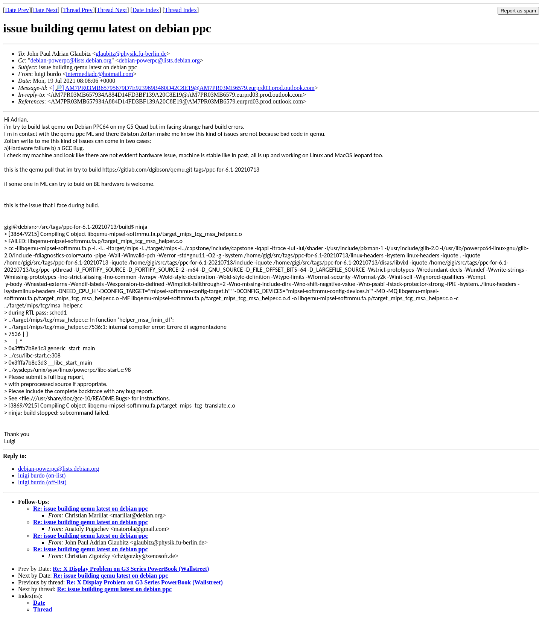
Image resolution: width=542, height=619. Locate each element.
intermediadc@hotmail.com (99, 74)
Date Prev (17, 10)
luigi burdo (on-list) (41, 475)
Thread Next (112, 10)
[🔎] (58, 88)
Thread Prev (78, 10)
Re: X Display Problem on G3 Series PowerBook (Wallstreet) (131, 569)
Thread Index (180, 10)
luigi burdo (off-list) (42, 482)
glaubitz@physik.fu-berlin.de (131, 53)
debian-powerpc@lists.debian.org (70, 60)
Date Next (45, 10)
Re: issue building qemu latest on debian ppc (90, 508)
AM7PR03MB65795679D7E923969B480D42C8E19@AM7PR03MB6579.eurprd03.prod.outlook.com (190, 88)
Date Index (145, 10)
